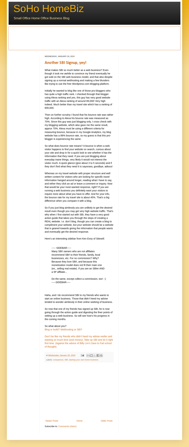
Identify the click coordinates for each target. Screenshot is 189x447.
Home (80, 421)
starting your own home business (83, 360)
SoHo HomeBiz (48, 8)
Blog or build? (52, 329)
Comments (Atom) (67, 426)
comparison (58, 360)
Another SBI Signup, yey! (65, 63)
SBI (66, 360)
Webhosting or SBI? (71, 329)
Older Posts (107, 421)
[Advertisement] (26, 38)
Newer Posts (52, 421)
